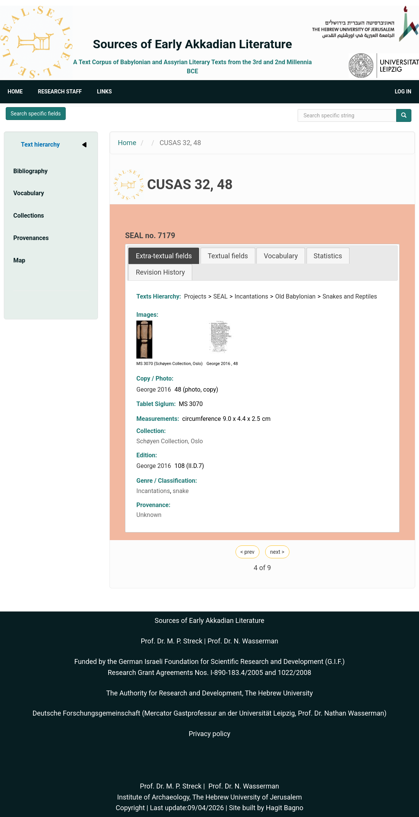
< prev (247, 552)
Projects (195, 296)
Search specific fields (36, 114)
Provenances (31, 238)
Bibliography (30, 171)
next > (277, 552)
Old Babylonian (295, 296)
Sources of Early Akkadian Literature (192, 44)
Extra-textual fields (164, 256)
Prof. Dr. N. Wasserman (242, 641)
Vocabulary (28, 193)
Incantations (251, 296)
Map (19, 260)
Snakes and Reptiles (350, 296)
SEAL (220, 296)
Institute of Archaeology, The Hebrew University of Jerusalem (209, 797)
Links (104, 91)
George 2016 (154, 389)
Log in (403, 91)
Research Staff (60, 91)
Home (15, 91)
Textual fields (228, 256)
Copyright (130, 808)
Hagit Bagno (285, 808)
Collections (28, 215)
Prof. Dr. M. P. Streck (171, 641)
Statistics (328, 256)
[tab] (163, 256)
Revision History (160, 272)
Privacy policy (210, 734)
